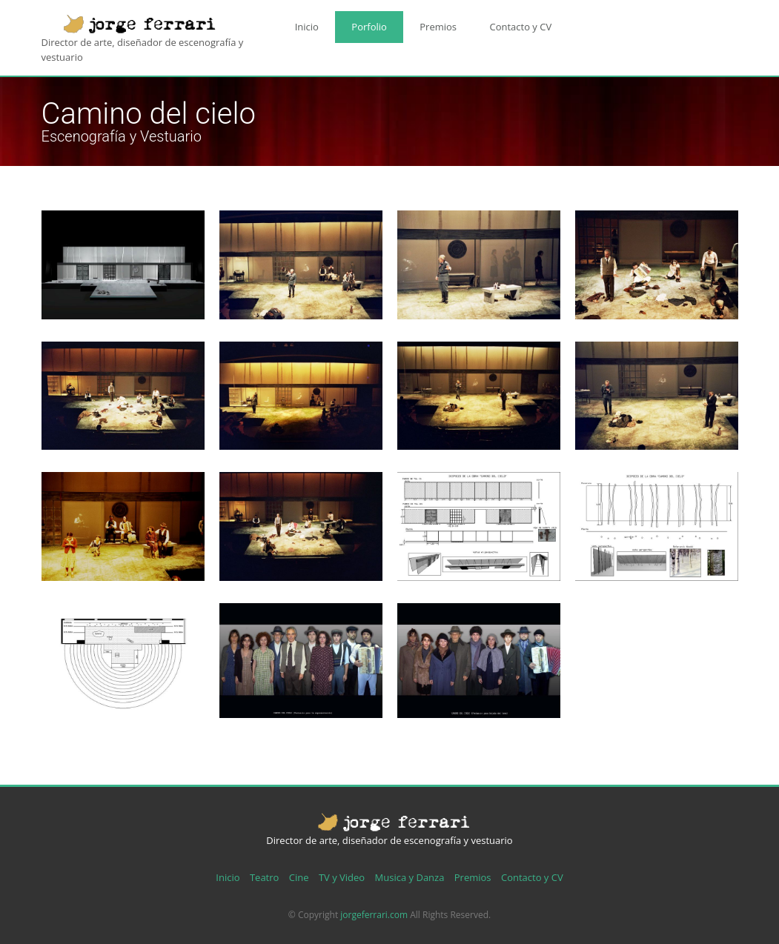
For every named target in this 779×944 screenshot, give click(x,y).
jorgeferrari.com (374, 914)
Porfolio (353, 23)
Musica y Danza (410, 877)
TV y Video (342, 877)
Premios (411, 23)
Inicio (302, 23)
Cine (299, 877)
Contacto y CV (483, 23)
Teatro (264, 877)
